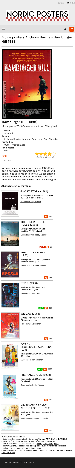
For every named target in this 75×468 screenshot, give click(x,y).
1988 (6, 144)
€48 (48, 216)
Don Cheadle (51, 139)
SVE (73, 3)
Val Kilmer (36, 324)
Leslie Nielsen (38, 385)
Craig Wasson (35, 201)
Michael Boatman (32, 139)
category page (35, 448)
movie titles (48, 443)
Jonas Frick (25, 293)
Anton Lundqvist (41, 418)
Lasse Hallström (27, 235)
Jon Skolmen (37, 360)
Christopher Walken (37, 265)
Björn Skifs (35, 293)
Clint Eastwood (25, 450)
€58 (48, 308)
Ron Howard (26, 324)
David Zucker (26, 385)
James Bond (38, 450)
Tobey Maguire (41, 235)
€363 (47, 369)
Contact (61, 3)
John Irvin (9, 133)
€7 (48, 247)
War (6, 150)
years (56, 443)
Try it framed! (18, 144)
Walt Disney (50, 450)
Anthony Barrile (12, 139)
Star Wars (60, 450)
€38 (48, 277)
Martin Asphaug (27, 418)
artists (39, 443)
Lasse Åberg (26, 360)
